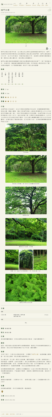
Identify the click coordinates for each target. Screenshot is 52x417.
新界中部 (12, 414)
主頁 (3, 414)
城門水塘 (35, 354)
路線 (7, 414)
